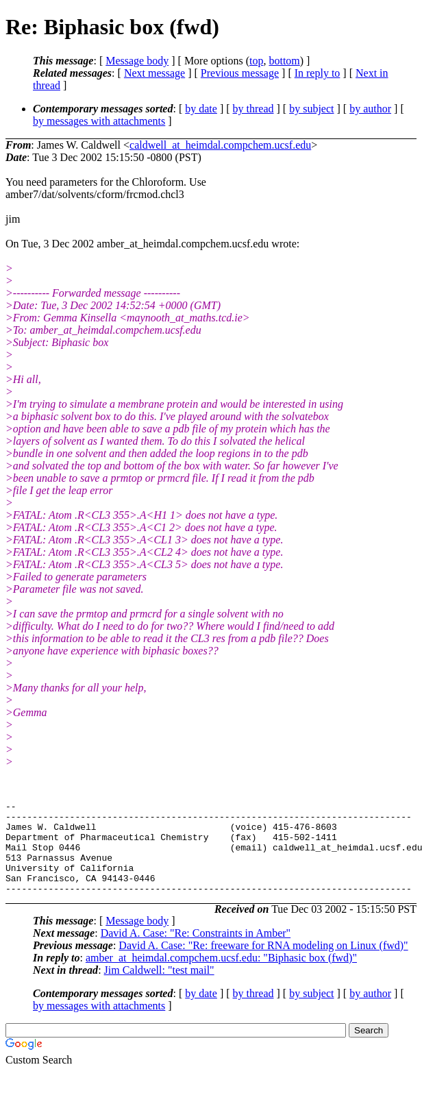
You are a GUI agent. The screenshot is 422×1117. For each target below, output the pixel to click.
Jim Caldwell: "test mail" (159, 988)
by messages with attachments (99, 121)
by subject (311, 108)
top (256, 60)
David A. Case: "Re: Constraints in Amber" (195, 951)
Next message (154, 73)
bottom (284, 60)
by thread (253, 108)
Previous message (240, 73)
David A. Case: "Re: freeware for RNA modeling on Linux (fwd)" (263, 964)
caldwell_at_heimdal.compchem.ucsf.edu (220, 145)
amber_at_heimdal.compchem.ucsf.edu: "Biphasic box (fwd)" (221, 976)
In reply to (317, 73)
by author (370, 108)
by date (201, 108)
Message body (137, 60)
